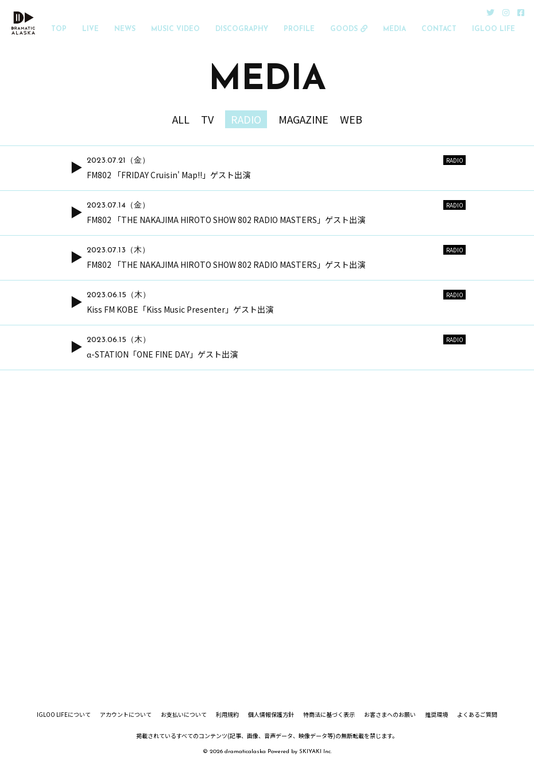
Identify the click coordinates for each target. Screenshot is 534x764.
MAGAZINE (303, 119)
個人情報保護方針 (271, 715)
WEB (351, 119)
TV (207, 119)
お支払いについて (184, 715)
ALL (180, 119)
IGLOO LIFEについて (64, 715)
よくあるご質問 (477, 715)
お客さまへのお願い (390, 715)
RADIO (246, 119)
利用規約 (227, 715)
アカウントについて (126, 715)
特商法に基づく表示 (329, 715)
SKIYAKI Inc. (315, 751)
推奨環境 (436, 715)
